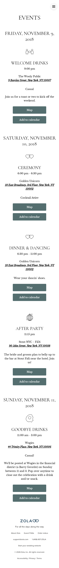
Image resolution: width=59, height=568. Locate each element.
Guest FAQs (29, 533)
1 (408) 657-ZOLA (39, 539)
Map (30, 110)
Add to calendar (29, 119)
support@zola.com (20, 539)
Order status (43, 533)
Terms (39, 558)
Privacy (32, 558)
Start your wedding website (29, 546)
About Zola (15, 533)
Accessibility (22, 558)
